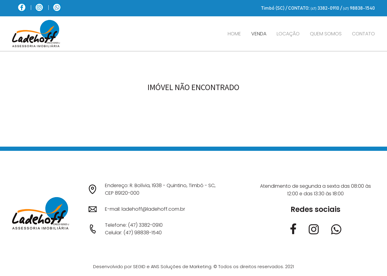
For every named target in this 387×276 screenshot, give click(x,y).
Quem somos (326, 33)
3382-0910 (325, 8)
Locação (288, 33)
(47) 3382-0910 (145, 225)
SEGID (139, 267)
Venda (258, 33)
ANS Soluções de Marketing (181, 267)
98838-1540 (359, 8)
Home (234, 33)
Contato (363, 33)
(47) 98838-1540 (142, 232)
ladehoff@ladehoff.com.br (153, 209)
